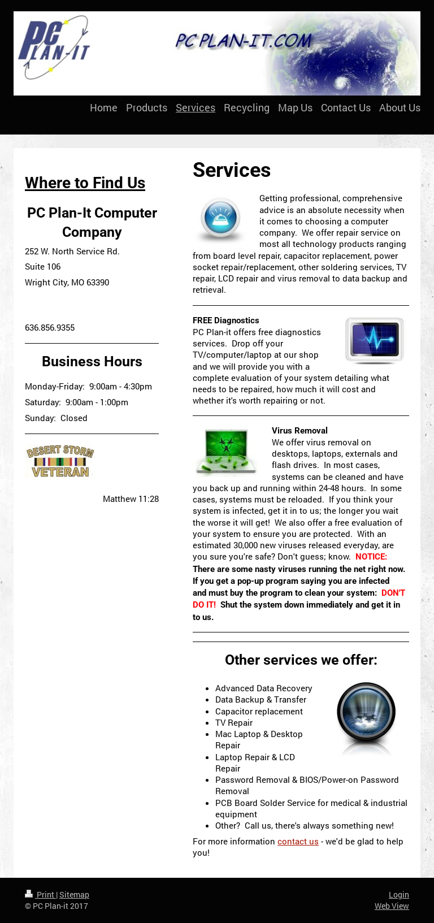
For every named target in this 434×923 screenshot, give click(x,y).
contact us (298, 841)
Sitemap (74, 894)
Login (399, 894)
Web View (392, 905)
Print (40, 894)
